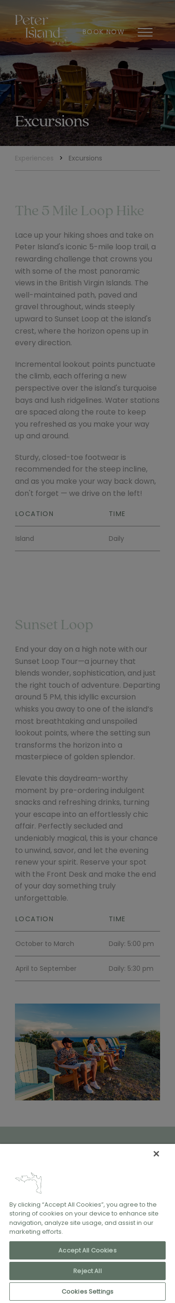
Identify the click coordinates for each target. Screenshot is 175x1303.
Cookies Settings (87, 1291)
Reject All (87, 1271)
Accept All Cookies (87, 1250)
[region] (87, 1223)
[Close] (156, 1154)
